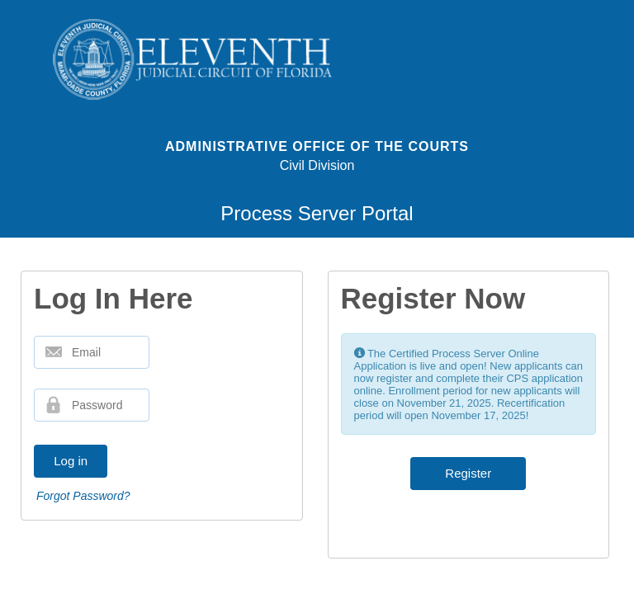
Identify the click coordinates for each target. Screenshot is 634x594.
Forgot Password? (83, 495)
